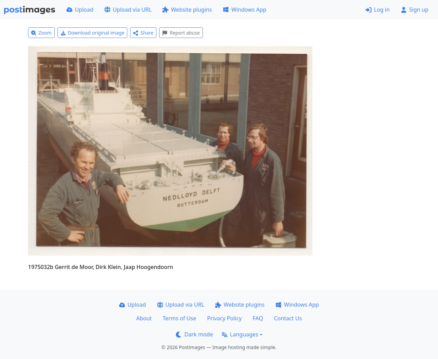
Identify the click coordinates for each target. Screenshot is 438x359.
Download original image (93, 32)
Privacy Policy (224, 318)
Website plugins (187, 9)
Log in (377, 9)
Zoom (41, 32)
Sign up (414, 9)
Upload (79, 9)
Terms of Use (179, 318)
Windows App (244, 9)
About (144, 318)
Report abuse (180, 32)
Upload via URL (128, 9)
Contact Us (288, 318)
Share (143, 32)
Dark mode (194, 334)
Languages (239, 334)
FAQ (258, 318)
